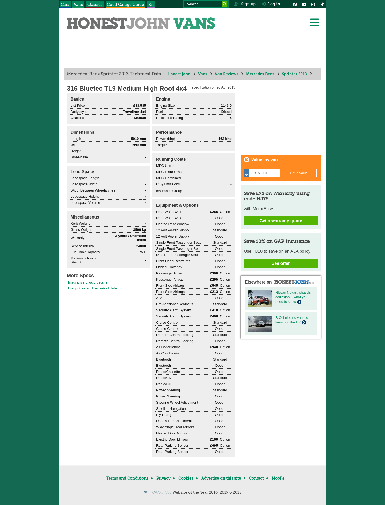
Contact (256, 478)
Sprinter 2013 (294, 73)
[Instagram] (313, 4)
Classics (94, 4)
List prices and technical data (92, 288)
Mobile (278, 478)
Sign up (245, 4)
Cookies (185, 478)
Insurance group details (87, 282)
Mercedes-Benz (260, 73)
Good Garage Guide (125, 4)
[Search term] (206, 4)
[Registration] (262, 173)
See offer (281, 263)
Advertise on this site (221, 478)
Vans (78, 4)
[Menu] (314, 22)
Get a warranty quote (280, 221)
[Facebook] (295, 4)
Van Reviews (226, 73)
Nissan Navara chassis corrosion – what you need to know (293, 297)
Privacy (163, 478)
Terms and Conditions (127, 478)
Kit (151, 4)
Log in (271, 4)
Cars (65, 4)
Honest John (179, 73)
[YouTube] (304, 4)
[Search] (224, 4)
